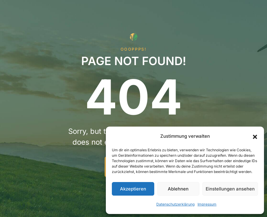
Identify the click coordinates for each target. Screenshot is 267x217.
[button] (255, 136)
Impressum (207, 204)
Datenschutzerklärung (175, 204)
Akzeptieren (133, 189)
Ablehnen (178, 189)
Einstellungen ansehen (230, 189)
